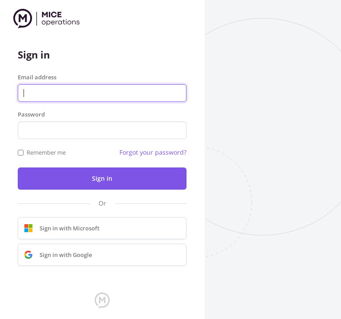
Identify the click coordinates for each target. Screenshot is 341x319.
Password (31, 114)
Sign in (102, 178)
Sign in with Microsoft (59, 228)
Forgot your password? (152, 152)
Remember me (46, 152)
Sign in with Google (56, 254)
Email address (37, 77)
